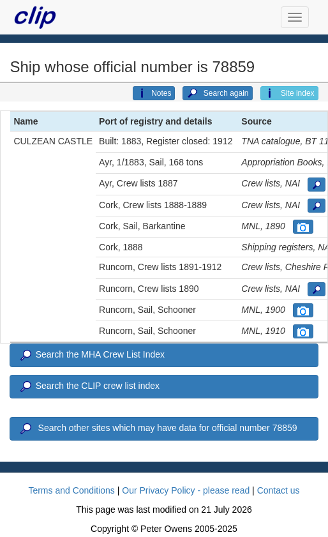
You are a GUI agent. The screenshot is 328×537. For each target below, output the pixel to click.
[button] (316, 185)
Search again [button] (217, 93)
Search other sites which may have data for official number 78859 (157, 429)
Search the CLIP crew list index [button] (89, 387)
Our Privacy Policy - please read (186, 490)
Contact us (278, 490)
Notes (154, 93)
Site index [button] (289, 93)
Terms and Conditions (71, 490)
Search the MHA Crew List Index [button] (91, 356)
